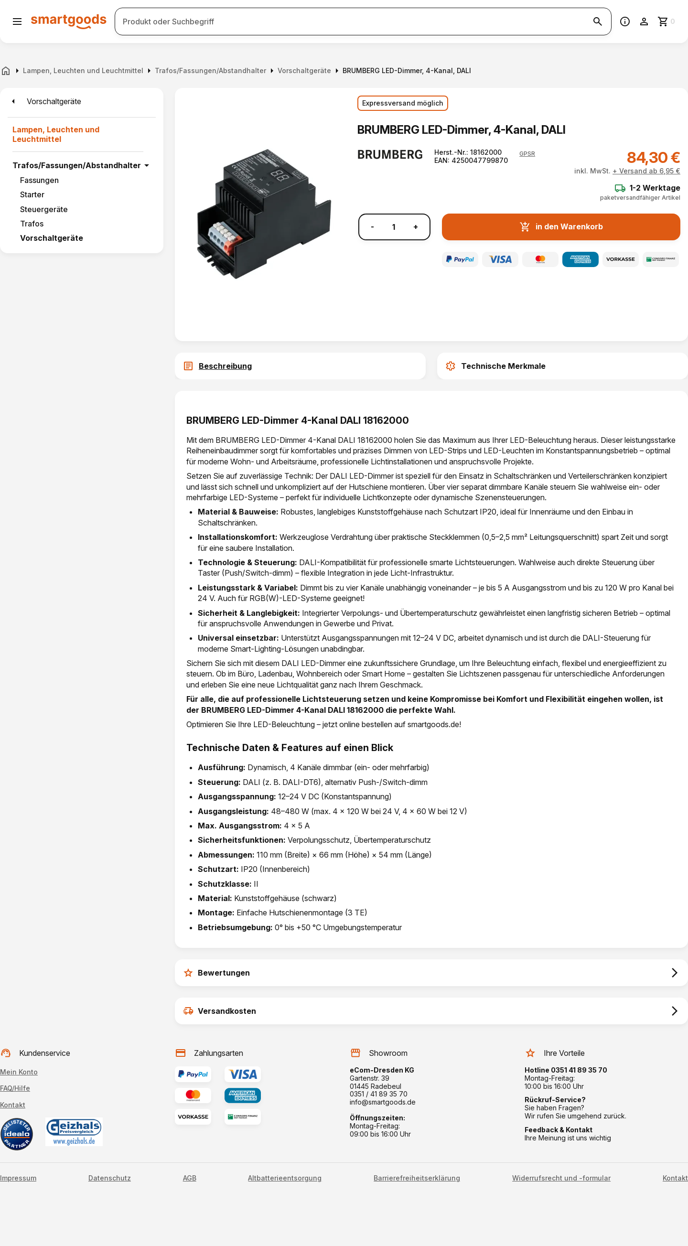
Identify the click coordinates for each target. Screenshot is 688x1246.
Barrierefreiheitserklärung (417, 1178)
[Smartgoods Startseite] (69, 21)
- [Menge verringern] (372, 226)
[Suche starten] (597, 21)
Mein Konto (19, 1072)
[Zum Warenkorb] (667, 21)
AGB (189, 1178)
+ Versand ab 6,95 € (646, 171)
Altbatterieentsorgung (285, 1178)
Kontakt (12, 1105)
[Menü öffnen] (17, 21)
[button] (527, 154)
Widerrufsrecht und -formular (561, 1178)
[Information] (625, 21)
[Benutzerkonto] (644, 21)
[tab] (300, 366)
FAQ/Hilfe (15, 1088)
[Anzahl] (394, 227)
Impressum (18, 1178)
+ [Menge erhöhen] (415, 226)
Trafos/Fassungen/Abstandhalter (76, 165)
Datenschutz (109, 1178)
